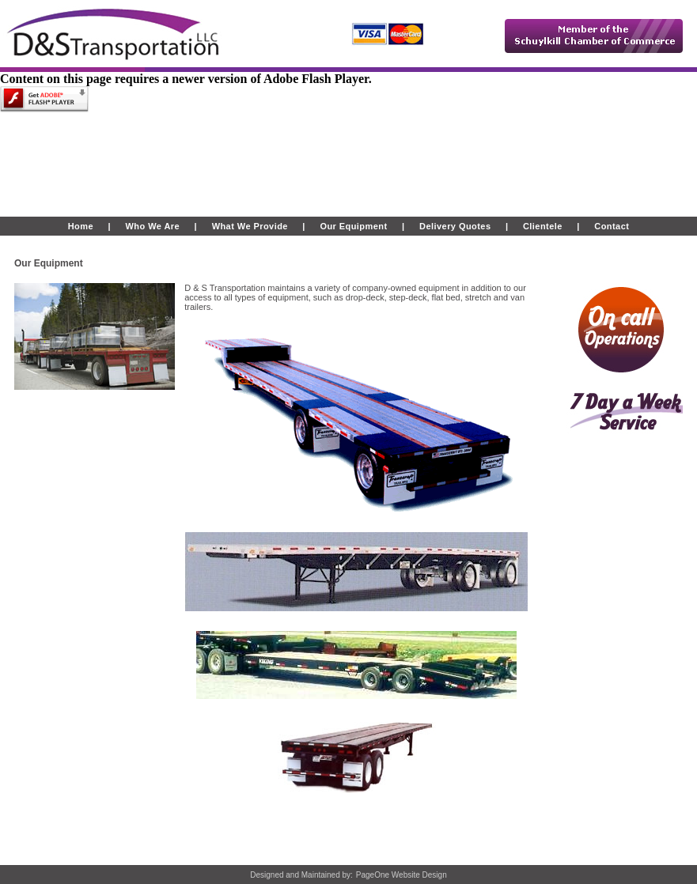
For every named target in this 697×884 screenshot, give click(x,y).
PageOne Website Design (401, 875)
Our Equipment (353, 226)
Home (80, 226)
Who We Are (151, 226)
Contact (611, 226)
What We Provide (250, 226)
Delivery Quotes (455, 226)
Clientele (543, 226)
